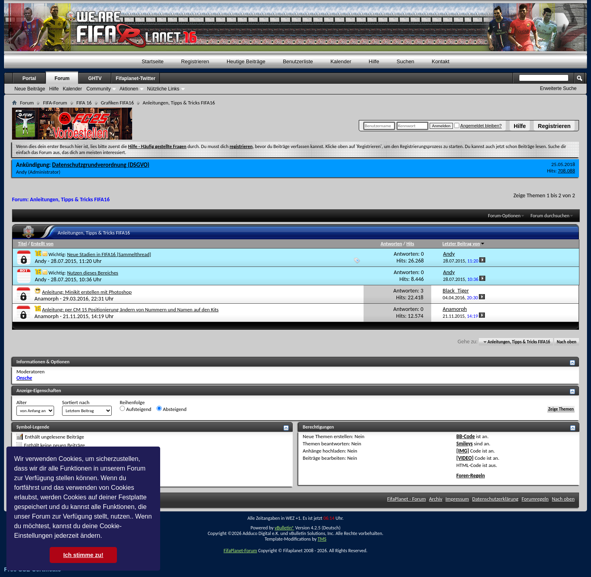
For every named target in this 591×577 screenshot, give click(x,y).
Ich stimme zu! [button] (83, 555)
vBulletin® (284, 528)
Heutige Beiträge (246, 61)
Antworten (391, 243)
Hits (410, 243)
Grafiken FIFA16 (117, 103)
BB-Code (465, 436)
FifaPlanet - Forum (406, 499)
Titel (22, 243)
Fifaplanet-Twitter (135, 78)
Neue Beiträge (29, 89)
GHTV (94, 78)
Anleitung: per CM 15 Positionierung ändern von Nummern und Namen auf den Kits (130, 310)
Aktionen (128, 89)
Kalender (340, 61)
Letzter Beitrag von (463, 243)
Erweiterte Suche (558, 88)
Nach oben (566, 342)
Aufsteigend (135, 409)
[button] (105, 536)
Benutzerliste (298, 61)
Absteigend (172, 409)
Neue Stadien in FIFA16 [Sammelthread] (109, 254)
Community (98, 89)
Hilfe (520, 126)
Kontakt (440, 61)
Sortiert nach (75, 402)
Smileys (464, 444)
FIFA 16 (84, 103)
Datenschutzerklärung (495, 499)
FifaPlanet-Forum (240, 550)
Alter (21, 402)
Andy (21, 172)
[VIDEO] (465, 458)
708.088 (566, 171)
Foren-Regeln (470, 476)
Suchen (405, 61)
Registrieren (554, 126)
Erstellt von (42, 243)
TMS (322, 539)
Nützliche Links (163, 89)
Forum (61, 78)
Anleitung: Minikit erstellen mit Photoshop (87, 292)
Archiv (435, 499)
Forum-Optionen (504, 215)
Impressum (457, 499)
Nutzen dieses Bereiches (92, 273)
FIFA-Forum (55, 103)
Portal (29, 78)
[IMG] (462, 451)
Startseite (153, 61)
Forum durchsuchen (550, 215)
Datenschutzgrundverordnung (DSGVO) (100, 164)
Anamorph (46, 298)
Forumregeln (535, 499)
